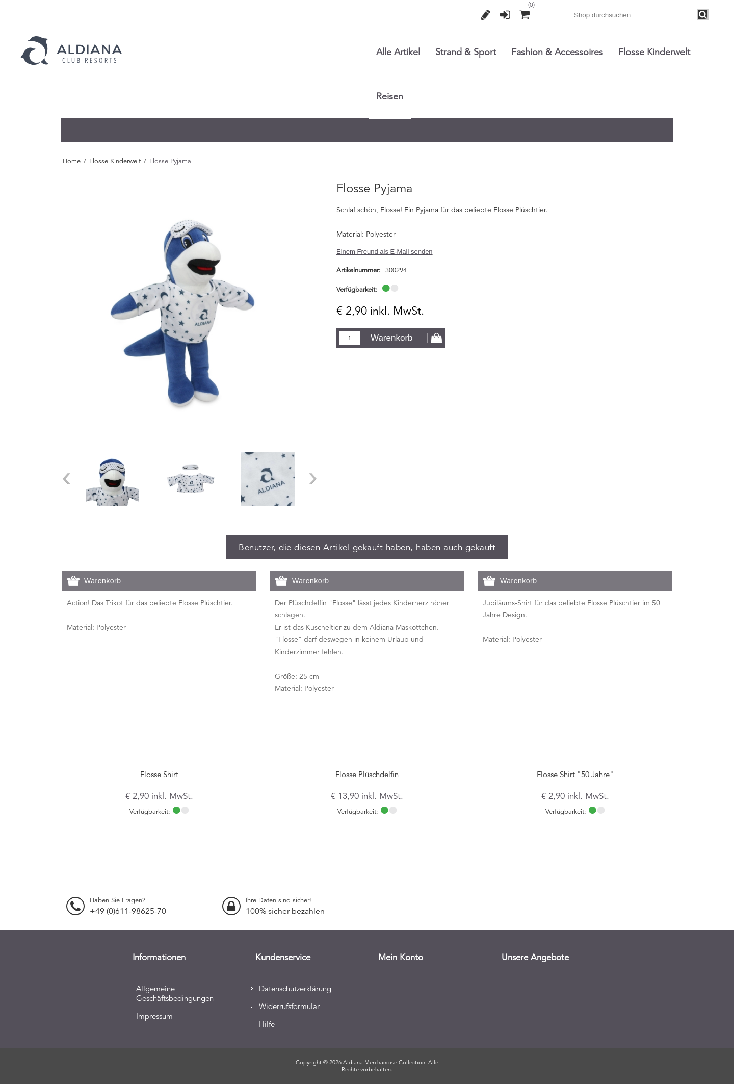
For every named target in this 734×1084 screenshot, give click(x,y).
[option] (112, 479)
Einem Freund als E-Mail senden (384, 251)
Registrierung (486, 15)
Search (703, 15)
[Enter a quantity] (349, 338)
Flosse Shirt (159, 774)
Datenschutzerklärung (295, 987)
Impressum (154, 1014)
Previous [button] (66, 478)
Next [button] (313, 478)
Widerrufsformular (289, 1005)
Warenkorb (392, 338)
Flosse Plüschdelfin (367, 774)
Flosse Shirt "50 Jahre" (575, 774)
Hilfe (267, 1022)
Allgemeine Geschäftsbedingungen (175, 991)
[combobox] (633, 14)
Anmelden (505, 15)
